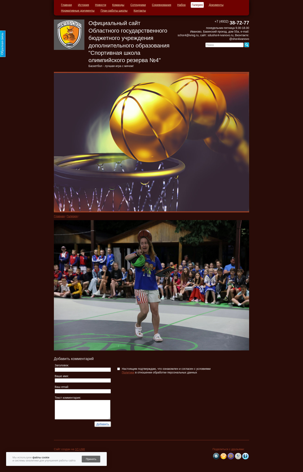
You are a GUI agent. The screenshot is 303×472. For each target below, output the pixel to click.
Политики (128, 372)
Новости (100, 5)
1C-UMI (80, 449)
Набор (181, 5)
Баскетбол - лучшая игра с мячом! (111, 66)
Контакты (140, 10)
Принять (91, 459)
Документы (216, 5)
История (83, 5)
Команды (118, 5)
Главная (66, 5)
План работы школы (114, 10)
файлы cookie (40, 457)
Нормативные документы (78, 10)
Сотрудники (138, 5)
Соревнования (161, 5)
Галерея (197, 5)
